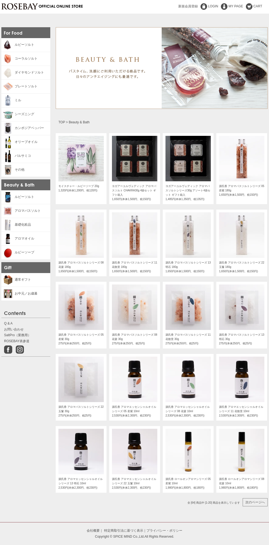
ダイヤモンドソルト (22, 72)
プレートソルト (19, 86)
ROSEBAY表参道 (16, 341)
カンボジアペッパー (22, 128)
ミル (11, 100)
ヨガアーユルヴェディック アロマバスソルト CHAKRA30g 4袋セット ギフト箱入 (134, 190)
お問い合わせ (14, 329)
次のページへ (255, 502)
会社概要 (93, 530)
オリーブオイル (19, 142)
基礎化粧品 (16, 224)
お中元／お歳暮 (19, 293)
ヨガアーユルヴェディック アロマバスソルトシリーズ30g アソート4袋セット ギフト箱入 (187, 190)
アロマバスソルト (21, 211)
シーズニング (17, 114)
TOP (61, 122)
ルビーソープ (17, 252)
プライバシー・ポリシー (164, 530)
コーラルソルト (19, 58)
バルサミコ (16, 156)
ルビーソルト (17, 45)
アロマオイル (17, 238)
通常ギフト (16, 279)
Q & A (8, 323)
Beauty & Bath (79, 122)
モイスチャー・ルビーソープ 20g (78, 186)
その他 (12, 170)
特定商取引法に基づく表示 (123, 530)
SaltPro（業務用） (17, 335)
